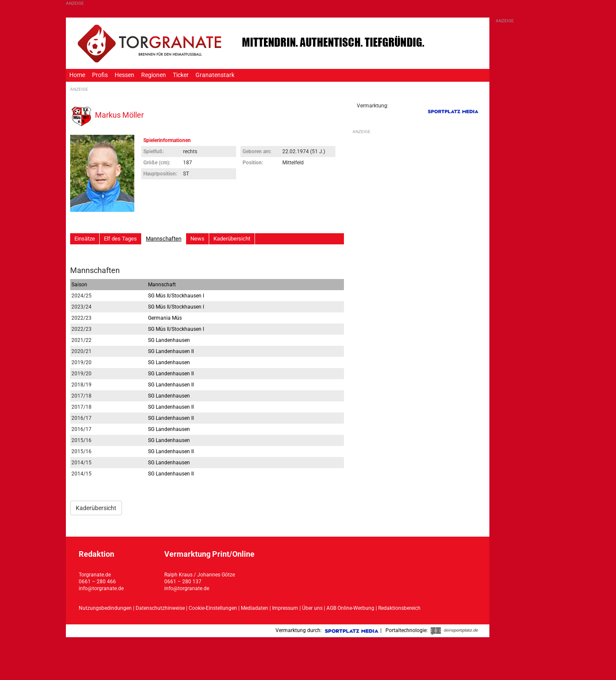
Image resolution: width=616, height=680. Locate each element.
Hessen (124, 75)
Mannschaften (163, 238)
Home (77, 75)
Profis (100, 75)
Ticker (181, 75)
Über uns (312, 608)
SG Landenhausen (169, 340)
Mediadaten (255, 608)
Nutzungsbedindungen (105, 608)
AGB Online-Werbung (350, 608)
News (197, 238)
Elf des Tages (120, 238)
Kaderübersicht (231, 238)
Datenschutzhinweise (160, 608)
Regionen (153, 75)
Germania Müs (165, 318)
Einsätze (84, 238)
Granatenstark (214, 75)
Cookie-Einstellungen (213, 608)
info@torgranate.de (101, 588)
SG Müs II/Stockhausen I (176, 296)
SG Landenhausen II (171, 351)
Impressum (285, 608)
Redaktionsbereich (399, 608)
